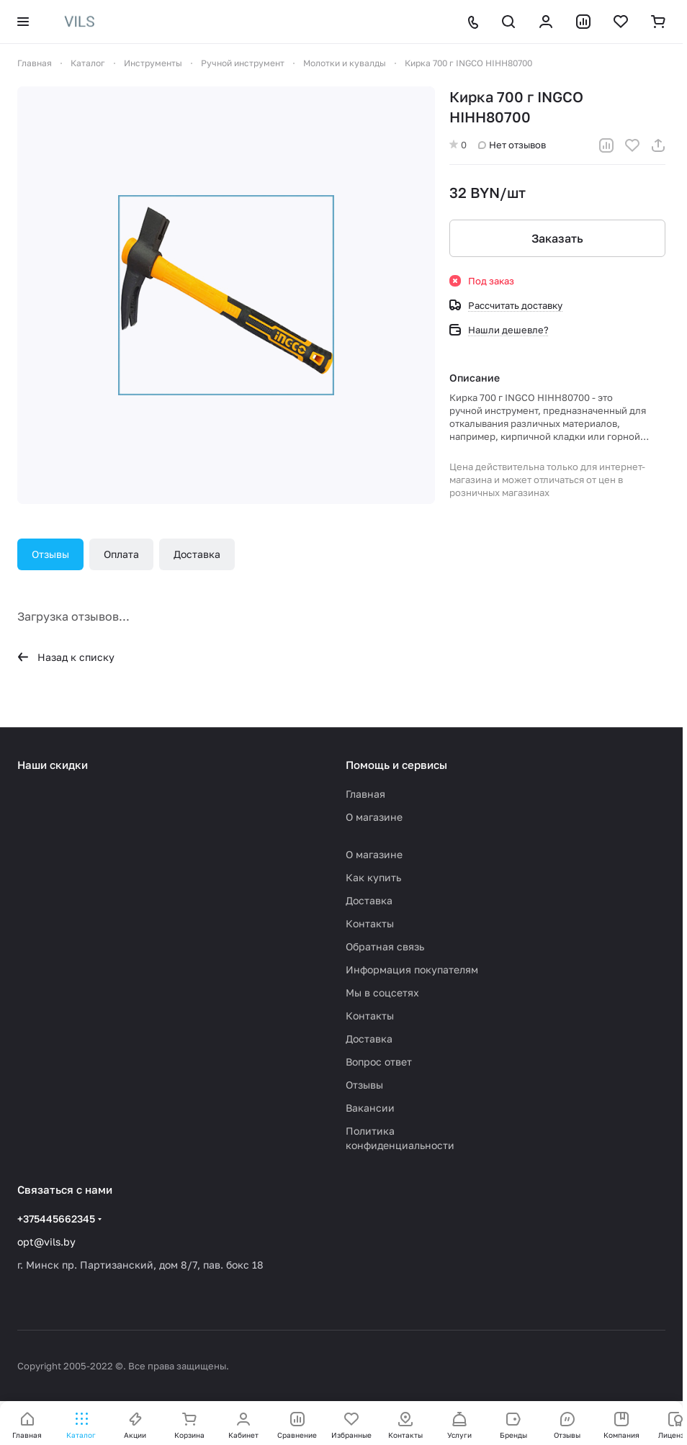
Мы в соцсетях (382, 992)
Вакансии (370, 1108)
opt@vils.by (46, 1241)
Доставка (197, 554)
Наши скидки (52, 764)
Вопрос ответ (379, 1061)
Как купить (373, 877)
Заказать (557, 238)
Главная (365, 794)
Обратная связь (385, 946)
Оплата (121, 554)
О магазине (374, 817)
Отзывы (50, 554)
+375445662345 (56, 1218)
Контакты (370, 923)
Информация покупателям (412, 969)
